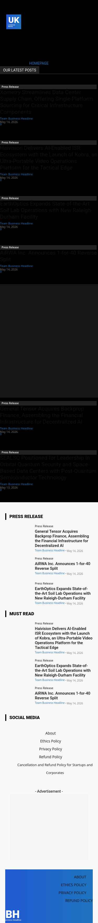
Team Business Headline (16, 118)
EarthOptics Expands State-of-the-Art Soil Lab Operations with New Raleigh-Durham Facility (46, 210)
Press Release (10, 87)
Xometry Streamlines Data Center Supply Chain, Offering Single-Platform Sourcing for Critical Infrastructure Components (46, 102)
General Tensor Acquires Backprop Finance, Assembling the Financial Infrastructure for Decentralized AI (42, 415)
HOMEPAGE (39, 63)
